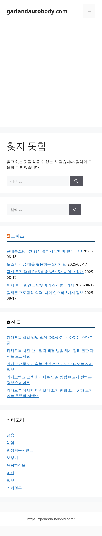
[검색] (76, 181)
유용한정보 (16, 465)
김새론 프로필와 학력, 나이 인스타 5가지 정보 (45, 292)
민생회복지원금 (20, 450)
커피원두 (14, 487)
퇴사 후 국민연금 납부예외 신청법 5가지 (40, 285)
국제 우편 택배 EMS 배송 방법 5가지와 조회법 (45, 271)
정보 (10, 480)
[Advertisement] (51, 75)
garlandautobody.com (37, 11)
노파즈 (17, 236)
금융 (10, 434)
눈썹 (10, 442)
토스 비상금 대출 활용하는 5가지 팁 (37, 264)
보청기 (12, 457)
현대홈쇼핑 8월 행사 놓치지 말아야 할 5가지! (44, 251)
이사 (10, 472)
